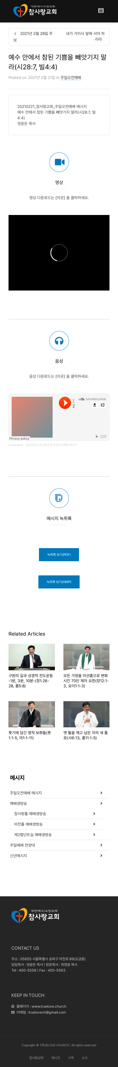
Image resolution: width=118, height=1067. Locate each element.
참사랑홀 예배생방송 (30, 813)
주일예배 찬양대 (22, 845)
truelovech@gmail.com (47, 1012)
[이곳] (60, 221)
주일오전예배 (71, 77)
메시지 (55, 1058)
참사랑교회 (36, 1058)
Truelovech (16, 444)
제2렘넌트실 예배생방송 (33, 834)
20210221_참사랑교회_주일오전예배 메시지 (51, 444)
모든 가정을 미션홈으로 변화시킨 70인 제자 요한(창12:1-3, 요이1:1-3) (86, 680)
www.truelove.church (49, 1006)
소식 (84, 1058)
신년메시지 (18, 855)
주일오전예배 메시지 (26, 793)
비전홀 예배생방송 (28, 824)
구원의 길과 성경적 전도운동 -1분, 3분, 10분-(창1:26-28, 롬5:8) (31, 680)
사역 (71, 1058)
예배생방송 (18, 803)
